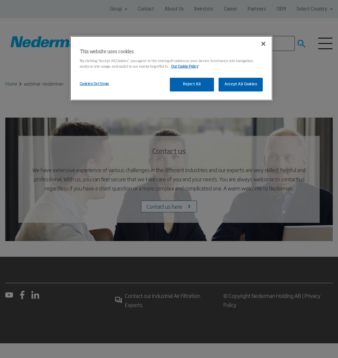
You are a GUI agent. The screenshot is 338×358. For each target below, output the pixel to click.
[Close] (263, 44)
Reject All (192, 84)
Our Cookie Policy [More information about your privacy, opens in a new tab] (185, 67)
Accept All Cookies (240, 84)
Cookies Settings (94, 84)
